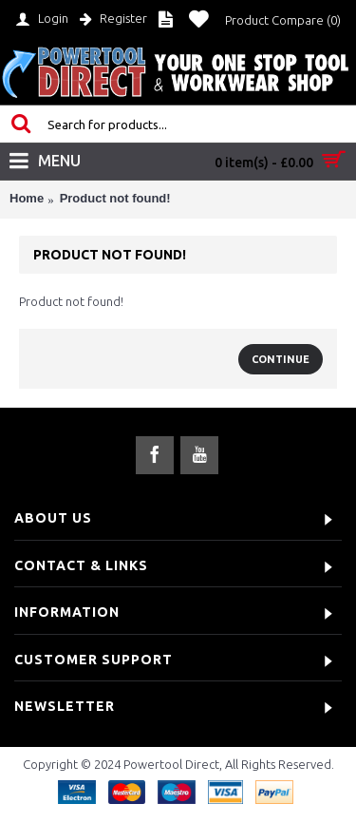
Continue (280, 359)
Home (26, 198)
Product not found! (115, 198)
